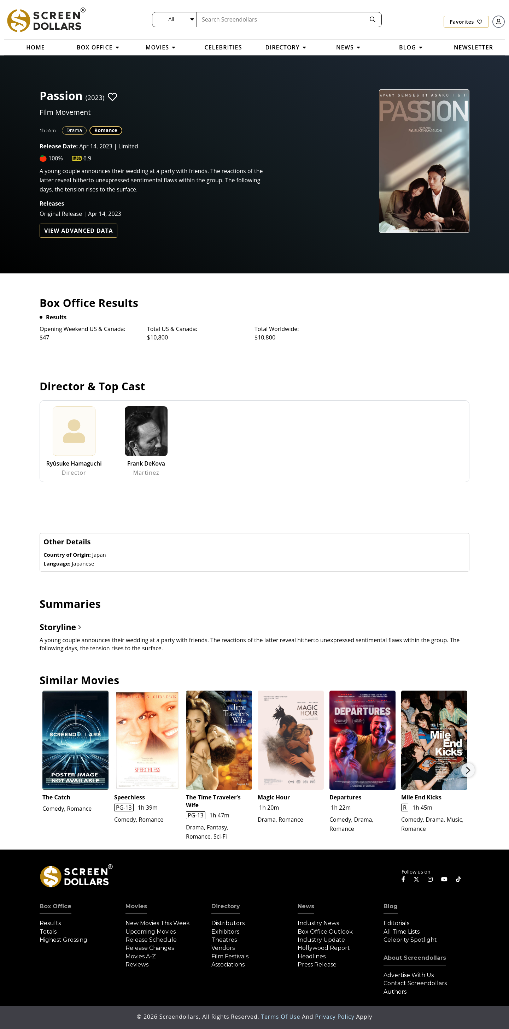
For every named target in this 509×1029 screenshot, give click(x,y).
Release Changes (149, 948)
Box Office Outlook (325, 931)
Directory (225, 906)
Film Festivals (229, 956)
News (306, 906)
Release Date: (59, 146)
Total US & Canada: (172, 329)
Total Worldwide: (277, 329)
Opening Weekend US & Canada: (82, 329)
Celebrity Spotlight (410, 939)
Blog (391, 906)
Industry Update (321, 939)
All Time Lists (402, 931)
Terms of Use (281, 1017)
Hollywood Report (324, 948)
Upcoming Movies (150, 931)
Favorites (466, 21)
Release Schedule (151, 939)
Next (468, 770)
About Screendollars (415, 957)
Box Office (55, 906)
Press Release (317, 964)
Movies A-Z (140, 956)
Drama (74, 130)
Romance (105, 130)
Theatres (224, 939)
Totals (48, 931)
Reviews (136, 964)
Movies (136, 906)
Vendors (223, 948)
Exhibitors (225, 931)
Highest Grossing (63, 939)
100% (55, 158)
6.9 (87, 158)
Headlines (312, 956)
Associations (228, 964)
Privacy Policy (335, 1017)
